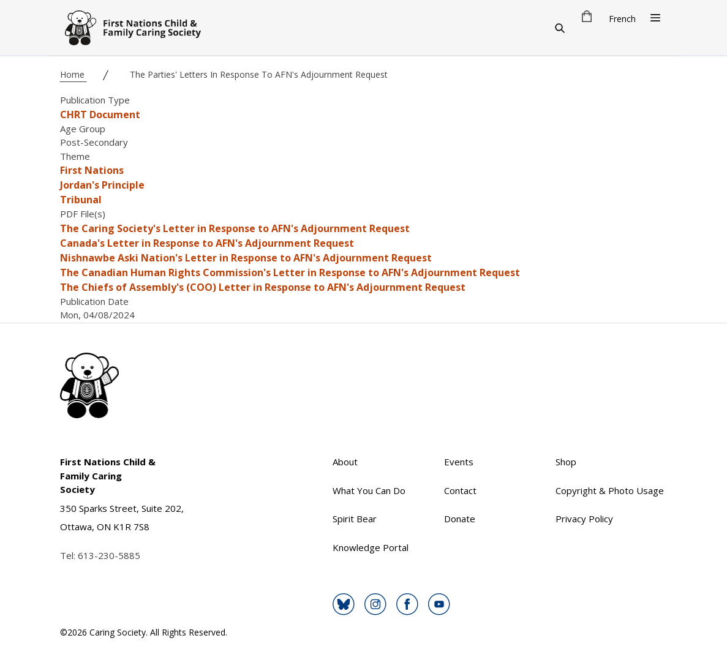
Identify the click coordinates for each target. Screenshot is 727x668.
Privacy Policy (584, 518)
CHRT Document (100, 114)
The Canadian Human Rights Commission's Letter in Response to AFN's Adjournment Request (290, 272)
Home (73, 74)
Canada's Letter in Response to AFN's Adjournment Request (207, 243)
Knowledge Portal (371, 547)
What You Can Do (369, 490)
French (622, 18)
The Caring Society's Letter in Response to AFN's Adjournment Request (235, 228)
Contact (460, 490)
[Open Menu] (655, 18)
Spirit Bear (355, 518)
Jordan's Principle (102, 185)
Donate (459, 518)
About (345, 462)
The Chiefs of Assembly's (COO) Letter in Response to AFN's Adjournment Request (262, 287)
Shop (566, 462)
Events (458, 462)
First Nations (92, 170)
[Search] (559, 28)
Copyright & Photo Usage (610, 490)
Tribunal (81, 199)
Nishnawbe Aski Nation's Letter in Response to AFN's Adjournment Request (246, 258)
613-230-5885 (109, 555)
